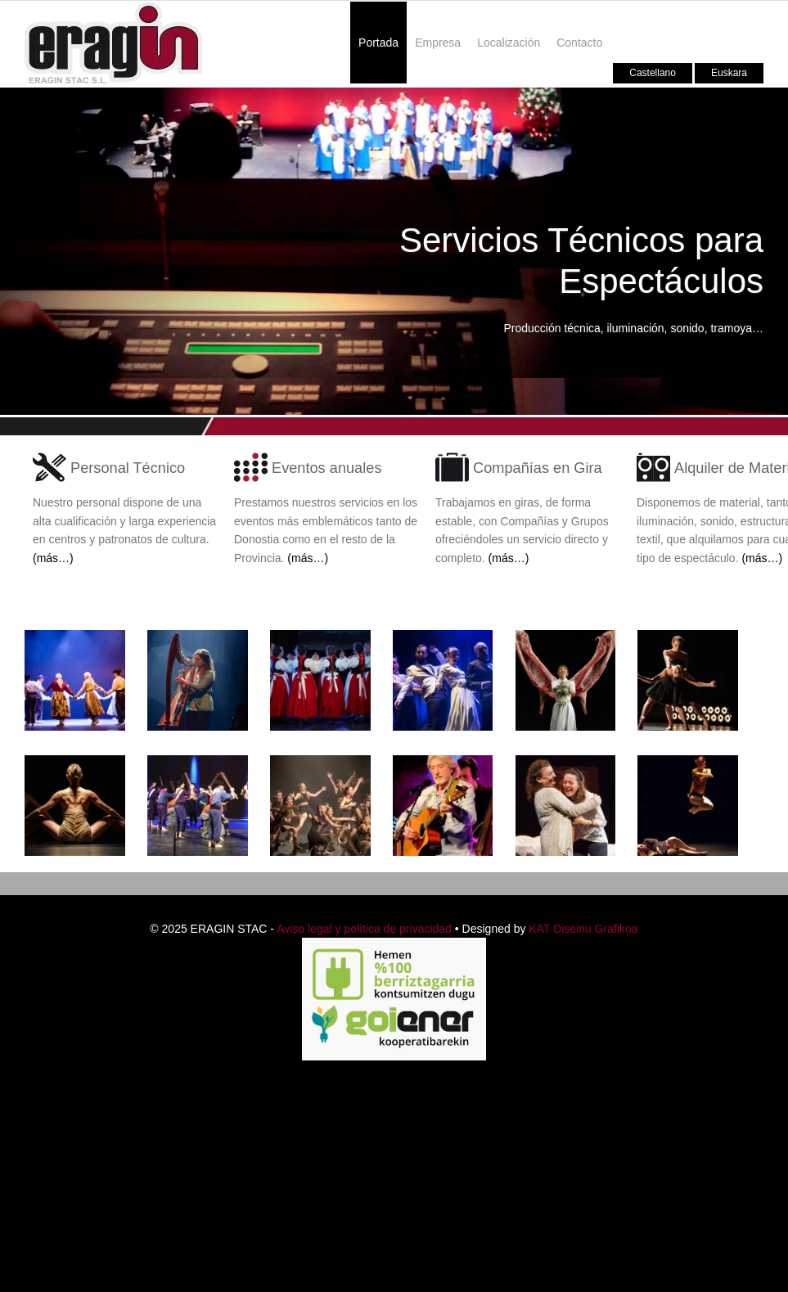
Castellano (652, 73)
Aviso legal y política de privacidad (364, 928)
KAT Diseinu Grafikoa (583, 928)
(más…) (53, 558)
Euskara (729, 73)
